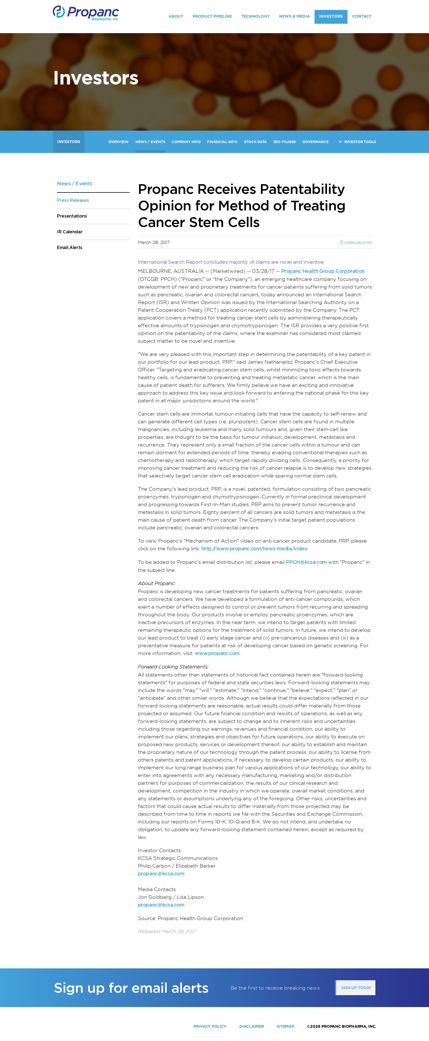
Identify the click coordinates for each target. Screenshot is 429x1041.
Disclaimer (251, 1026)
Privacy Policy (209, 1026)
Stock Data (255, 141)
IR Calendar (69, 231)
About (176, 16)
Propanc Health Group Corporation (323, 271)
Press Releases (73, 200)
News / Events (150, 141)
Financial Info (222, 141)
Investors (331, 16)
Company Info (186, 141)
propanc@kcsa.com (161, 873)
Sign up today (356, 987)
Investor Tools (360, 141)
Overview (118, 141)
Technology (255, 16)
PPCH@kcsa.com (306, 562)
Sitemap (285, 1026)
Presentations (72, 216)
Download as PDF (356, 243)
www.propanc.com (217, 653)
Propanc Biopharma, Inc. (348, 1026)
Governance (315, 141)
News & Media (294, 16)
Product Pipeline (212, 16)
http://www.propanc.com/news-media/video (255, 548)
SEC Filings (284, 141)
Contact (362, 16)
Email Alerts (69, 247)
